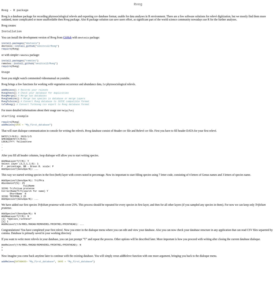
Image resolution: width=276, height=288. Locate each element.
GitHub (67, 39)
